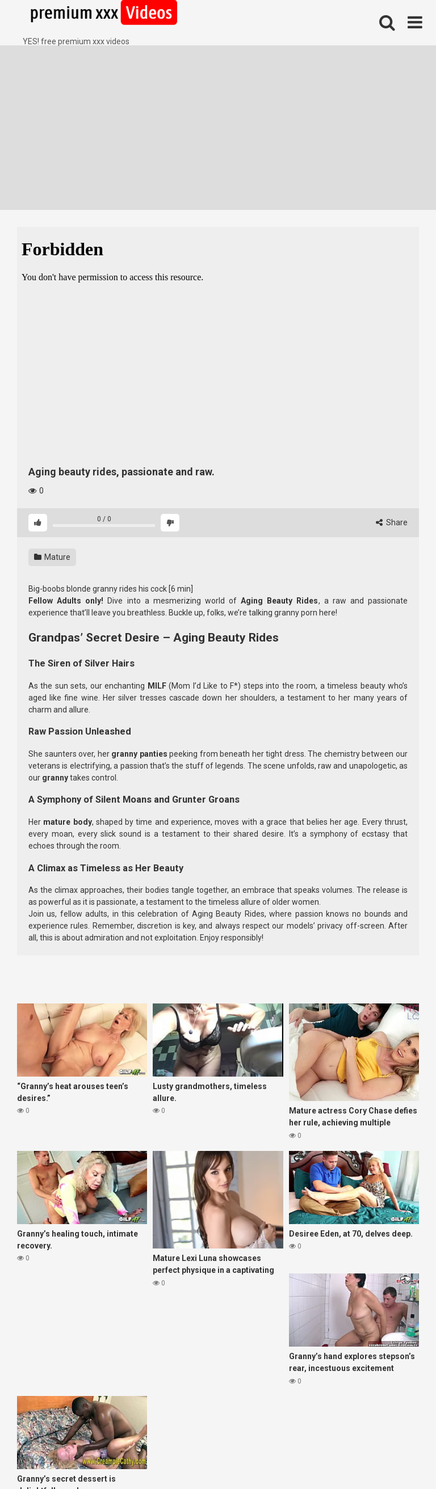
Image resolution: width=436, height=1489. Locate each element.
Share (392, 522)
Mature (52, 557)
